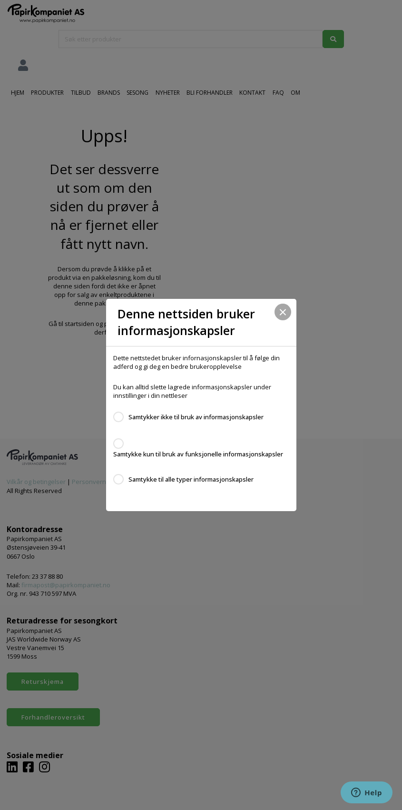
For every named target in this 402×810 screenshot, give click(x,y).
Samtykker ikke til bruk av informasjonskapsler (196, 417)
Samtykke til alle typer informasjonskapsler (191, 479)
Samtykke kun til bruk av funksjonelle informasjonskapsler (198, 454)
